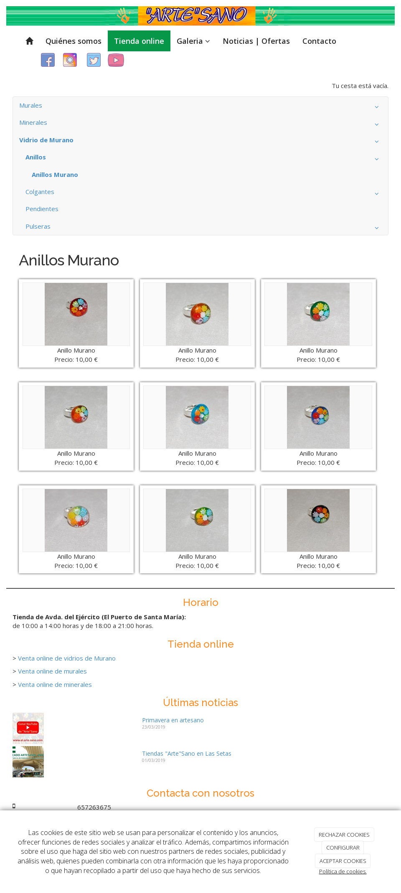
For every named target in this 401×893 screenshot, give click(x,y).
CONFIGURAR (343, 847)
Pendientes (41, 208)
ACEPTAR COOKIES (343, 861)
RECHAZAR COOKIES (344, 834)
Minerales (200, 124)
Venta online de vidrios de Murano (67, 658)
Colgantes (203, 193)
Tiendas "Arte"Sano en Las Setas (186, 753)
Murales (200, 107)
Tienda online (139, 41)
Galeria (193, 41)
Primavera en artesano (173, 720)
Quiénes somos (74, 41)
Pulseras (203, 228)
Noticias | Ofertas (256, 41)
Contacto (319, 41)
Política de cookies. (343, 871)
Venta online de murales (52, 671)
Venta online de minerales (55, 684)
